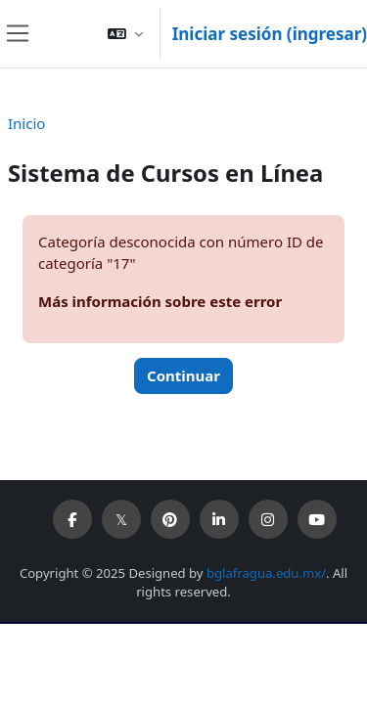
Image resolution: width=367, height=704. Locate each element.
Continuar (183, 375)
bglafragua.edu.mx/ (266, 573)
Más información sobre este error (160, 301)
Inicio (26, 123)
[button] (125, 33)
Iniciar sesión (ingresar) (269, 33)
